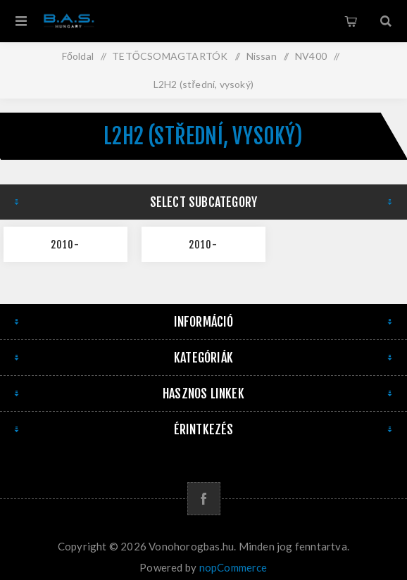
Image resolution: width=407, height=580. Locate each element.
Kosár (350, 21)
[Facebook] (203, 498)
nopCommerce (233, 567)
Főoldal (78, 56)
